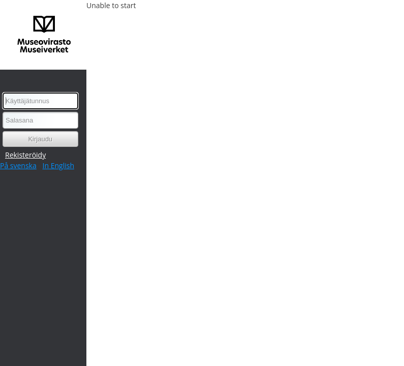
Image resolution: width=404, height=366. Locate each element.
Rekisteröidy (25, 155)
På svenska (18, 165)
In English (58, 165)
